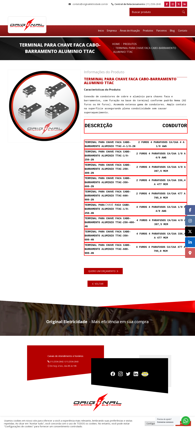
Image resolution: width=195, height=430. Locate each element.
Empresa (113, 30)
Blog (172, 30)
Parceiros (162, 30)
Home (116, 44)
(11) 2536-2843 (136, 4)
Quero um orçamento (103, 271)
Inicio (102, 30)
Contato (182, 30)
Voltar (97, 283)
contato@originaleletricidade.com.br (88, 4)
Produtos (149, 30)
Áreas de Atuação (131, 30)
